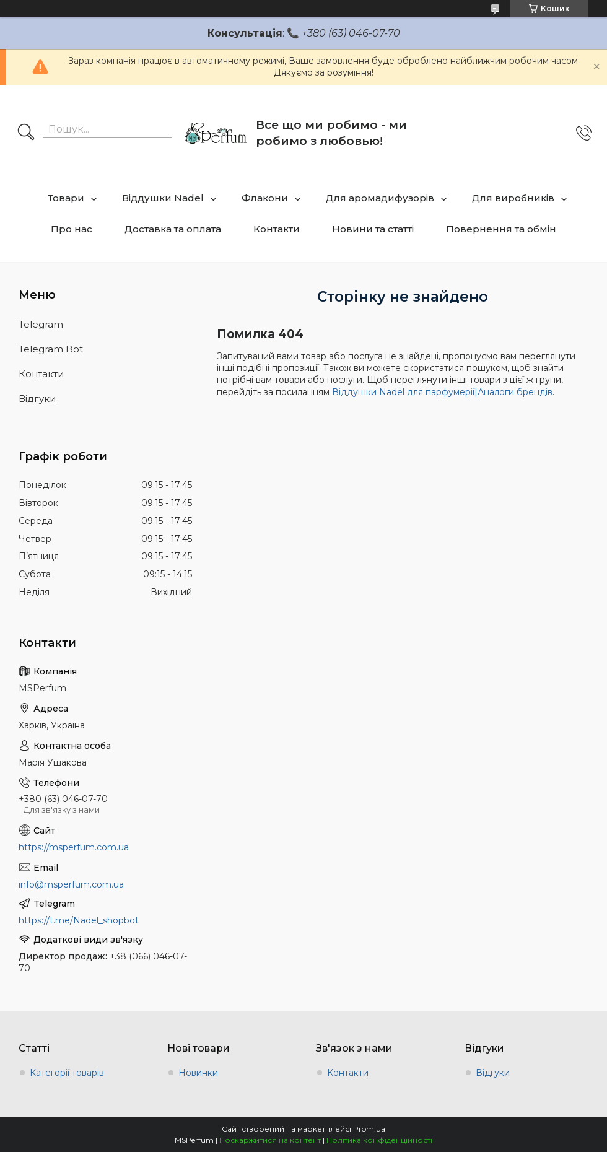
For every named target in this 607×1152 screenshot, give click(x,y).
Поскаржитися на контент (270, 1140)
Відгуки (37, 398)
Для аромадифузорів (380, 198)
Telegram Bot (51, 349)
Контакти (276, 229)
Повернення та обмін (501, 229)
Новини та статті (373, 229)
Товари (66, 198)
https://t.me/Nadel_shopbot (79, 920)
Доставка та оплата (172, 229)
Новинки (198, 1072)
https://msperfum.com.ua (74, 847)
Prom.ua (369, 1128)
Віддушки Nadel (163, 198)
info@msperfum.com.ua (71, 884)
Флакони (265, 198)
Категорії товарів (67, 1072)
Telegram (41, 324)
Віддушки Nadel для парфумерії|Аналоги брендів (442, 392)
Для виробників (513, 198)
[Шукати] (26, 133)
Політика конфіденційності (379, 1140)
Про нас (71, 229)
